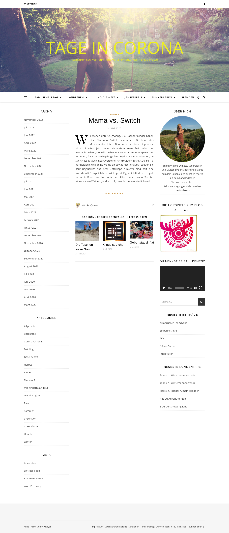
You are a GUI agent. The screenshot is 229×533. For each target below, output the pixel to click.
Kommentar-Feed (34, 478)
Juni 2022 (29, 135)
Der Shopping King (176, 406)
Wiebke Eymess (90, 205)
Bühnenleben (162, 97)
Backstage (30, 333)
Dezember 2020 (33, 235)
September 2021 (33, 173)
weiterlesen (114, 193)
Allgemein (30, 326)
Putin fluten (166, 353)
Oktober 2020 (32, 250)
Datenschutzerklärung (115, 526)
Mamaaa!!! (30, 380)
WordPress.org (32, 486)
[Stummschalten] (195, 288)
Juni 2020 (29, 281)
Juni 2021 (29, 189)
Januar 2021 (31, 227)
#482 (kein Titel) (179, 526)
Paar (26, 403)
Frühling (29, 349)
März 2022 (30, 150)
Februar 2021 (32, 220)
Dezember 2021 (33, 158)
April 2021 (30, 204)
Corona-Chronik (33, 341)
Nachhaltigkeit (32, 395)
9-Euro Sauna (167, 346)
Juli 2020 (29, 274)
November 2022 (33, 119)
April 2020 (30, 297)
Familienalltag (46, 97)
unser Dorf (30, 418)
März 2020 (30, 304)
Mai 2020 (29, 289)
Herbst (28, 364)
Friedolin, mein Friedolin (185, 390)
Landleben (76, 97)
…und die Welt (104, 97)
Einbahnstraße (168, 330)
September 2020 (33, 258)
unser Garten (31, 426)
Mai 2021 (29, 196)
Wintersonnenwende (183, 375)
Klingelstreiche (113, 244)
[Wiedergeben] (164, 288)
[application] (182, 278)
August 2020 (31, 266)
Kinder (28, 372)
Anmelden (30, 463)
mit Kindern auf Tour (36, 387)
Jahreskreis (133, 97)
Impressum (97, 526)
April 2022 (30, 142)
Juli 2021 (29, 181)
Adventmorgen (177, 398)
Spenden (187, 97)
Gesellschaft (31, 357)
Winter (28, 441)
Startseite (30, 4)
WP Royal (46, 526)
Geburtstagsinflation (144, 242)
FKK (162, 338)
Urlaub (28, 434)
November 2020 (33, 243)
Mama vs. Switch (114, 120)
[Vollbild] (200, 288)
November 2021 (33, 166)
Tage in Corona (114, 47)
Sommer (29, 410)
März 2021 (30, 212)
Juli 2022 (29, 127)
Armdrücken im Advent (173, 322)
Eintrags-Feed (32, 470)
